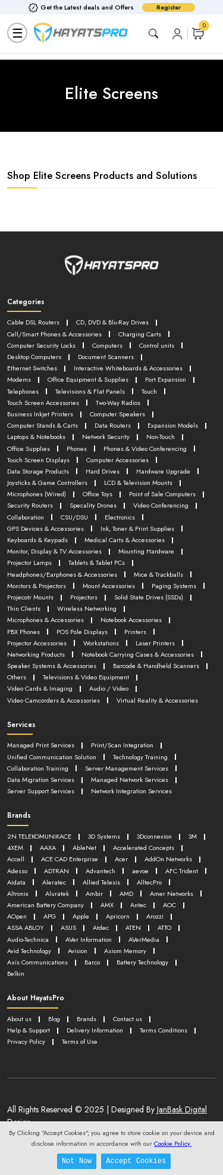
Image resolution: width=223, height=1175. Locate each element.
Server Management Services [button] (126, 768)
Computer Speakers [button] (117, 414)
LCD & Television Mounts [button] (138, 482)
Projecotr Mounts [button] (30, 597)
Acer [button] (121, 859)
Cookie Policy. (172, 1143)
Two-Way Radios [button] (118, 402)
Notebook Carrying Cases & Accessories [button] (137, 654)
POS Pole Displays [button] (82, 631)
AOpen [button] (17, 916)
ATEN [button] (133, 927)
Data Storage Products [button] (38, 471)
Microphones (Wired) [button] (36, 494)
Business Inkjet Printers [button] (40, 414)
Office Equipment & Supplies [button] (88, 379)
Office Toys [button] (97, 494)
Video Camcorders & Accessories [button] (53, 700)
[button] (177, 33)
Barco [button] (92, 962)
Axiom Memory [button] (125, 951)
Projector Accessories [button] (37, 643)
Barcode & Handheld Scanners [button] (156, 665)
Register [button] (168, 7)
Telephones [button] (23, 391)
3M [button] (193, 836)
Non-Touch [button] (160, 436)
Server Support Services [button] (40, 791)
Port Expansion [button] (165, 379)
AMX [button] (107, 905)
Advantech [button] (100, 871)
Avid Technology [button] (29, 951)
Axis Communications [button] (37, 962)
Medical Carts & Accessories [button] (124, 540)
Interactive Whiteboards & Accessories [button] (128, 368)
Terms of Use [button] (80, 1041)
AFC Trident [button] (181, 871)
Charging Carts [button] (139, 334)
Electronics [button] (120, 517)
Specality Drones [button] (93, 505)
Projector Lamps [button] (29, 562)
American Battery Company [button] (45, 905)
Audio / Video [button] (108, 688)
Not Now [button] (77, 1161)
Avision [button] (77, 951)
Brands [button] (86, 1019)
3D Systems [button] (104, 836)
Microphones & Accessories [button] (45, 619)
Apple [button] (81, 916)
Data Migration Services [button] (40, 779)
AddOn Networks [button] (168, 859)
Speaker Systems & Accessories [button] (51, 665)
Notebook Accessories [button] (131, 619)
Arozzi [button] (155, 916)
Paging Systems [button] (174, 585)
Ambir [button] (94, 893)
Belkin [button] (15, 973)
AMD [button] (126, 893)
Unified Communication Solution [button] (51, 757)
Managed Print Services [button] (40, 745)
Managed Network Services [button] (129, 779)
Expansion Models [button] (172, 425)
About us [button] (19, 1019)
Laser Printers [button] (155, 643)
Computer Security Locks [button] (41, 345)
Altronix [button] (18, 893)
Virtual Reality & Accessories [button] (157, 700)
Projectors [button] (84, 597)
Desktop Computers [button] (34, 356)
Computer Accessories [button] (117, 460)
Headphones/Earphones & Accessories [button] (62, 574)
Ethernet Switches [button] (32, 368)
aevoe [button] (140, 871)
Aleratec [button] (54, 882)
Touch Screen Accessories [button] (43, 402)
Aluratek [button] (57, 893)
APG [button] (49, 916)
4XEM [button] (15, 847)
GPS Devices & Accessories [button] (45, 528)
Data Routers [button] (113, 425)
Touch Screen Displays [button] (38, 460)
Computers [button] (107, 345)
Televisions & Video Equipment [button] (86, 677)
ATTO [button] (164, 927)
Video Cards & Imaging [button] (40, 688)
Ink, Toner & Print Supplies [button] (137, 528)
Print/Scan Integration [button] (122, 745)
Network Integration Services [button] (131, 791)
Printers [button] (135, 631)
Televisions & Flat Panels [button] (90, 391)
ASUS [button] (68, 927)
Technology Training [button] (140, 757)
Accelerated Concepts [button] (143, 847)
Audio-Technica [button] (28, 939)
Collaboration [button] (25, 517)
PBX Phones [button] (23, 631)
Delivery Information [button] (95, 1030)
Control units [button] (156, 345)
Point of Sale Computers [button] (162, 494)
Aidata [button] (16, 882)
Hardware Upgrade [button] (163, 471)
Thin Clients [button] (23, 608)
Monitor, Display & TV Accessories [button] (54, 551)
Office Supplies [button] (28, 448)
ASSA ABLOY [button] (25, 927)
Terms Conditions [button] (163, 1030)
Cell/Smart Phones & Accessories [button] (54, 334)
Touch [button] (149, 391)
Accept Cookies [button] (136, 1161)
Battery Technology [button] (142, 962)
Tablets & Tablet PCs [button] (96, 562)
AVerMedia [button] (143, 939)
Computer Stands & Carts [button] (42, 425)
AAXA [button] (48, 847)
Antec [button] (138, 905)
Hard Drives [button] (103, 471)
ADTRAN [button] (56, 871)
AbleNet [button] (84, 847)
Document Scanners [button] (106, 356)
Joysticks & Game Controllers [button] (47, 482)
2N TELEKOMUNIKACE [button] (39, 836)
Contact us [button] (127, 1019)
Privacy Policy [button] (26, 1041)
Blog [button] (54, 1019)
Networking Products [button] (36, 654)
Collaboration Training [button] (37, 768)
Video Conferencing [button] (161, 505)
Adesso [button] (17, 871)
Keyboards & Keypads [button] (37, 540)
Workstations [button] (101, 643)
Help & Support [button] (28, 1030)
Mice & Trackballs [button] (158, 574)
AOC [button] (169, 905)
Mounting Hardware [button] (146, 551)
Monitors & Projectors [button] (36, 585)
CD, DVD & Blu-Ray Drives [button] (112, 322)
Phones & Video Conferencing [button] (145, 448)
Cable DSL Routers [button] (33, 322)
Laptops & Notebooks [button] (36, 436)
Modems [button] (19, 379)
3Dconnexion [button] (154, 836)
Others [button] (16, 677)
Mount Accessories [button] (109, 585)
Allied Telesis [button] (101, 882)
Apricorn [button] (118, 916)
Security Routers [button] (30, 505)
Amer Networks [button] (171, 893)
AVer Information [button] (88, 939)
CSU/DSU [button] (74, 517)
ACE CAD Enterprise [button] (69, 859)
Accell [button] (15, 859)
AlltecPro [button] (149, 882)
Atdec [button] (101, 927)
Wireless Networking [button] (87, 608)
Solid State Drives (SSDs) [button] (148, 597)
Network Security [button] (106, 436)
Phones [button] (77, 448)
